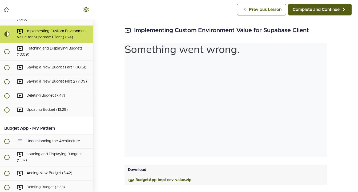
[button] (6, 9)
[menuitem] (86, 9)
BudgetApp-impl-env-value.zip (159, 180)
